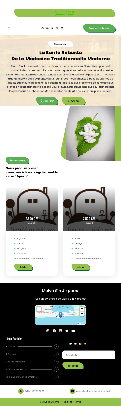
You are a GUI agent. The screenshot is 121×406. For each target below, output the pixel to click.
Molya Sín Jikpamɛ (60, 290)
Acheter (23, 267)
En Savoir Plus (73, 100)
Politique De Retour (16, 369)
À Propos (11, 354)
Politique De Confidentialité (21, 376)
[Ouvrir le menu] (9, 28)
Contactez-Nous (15, 361)
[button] (61, 315)
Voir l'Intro (49, 100)
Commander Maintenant (99, 28)
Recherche (73, 365)
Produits (10, 346)
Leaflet (82, 324)
